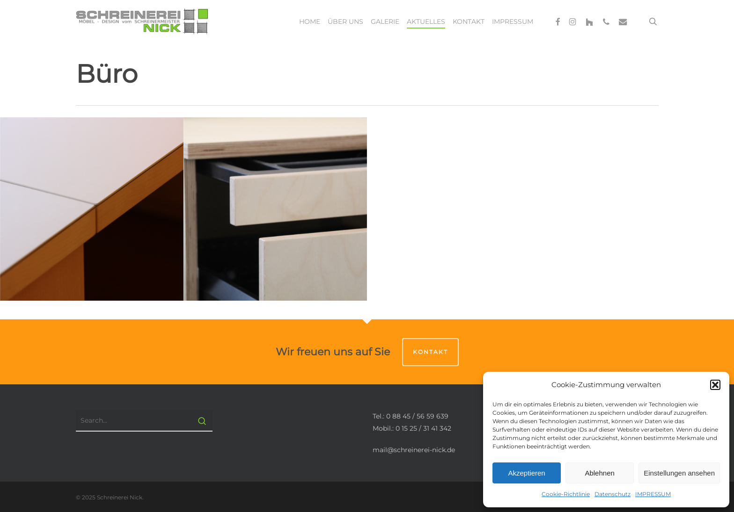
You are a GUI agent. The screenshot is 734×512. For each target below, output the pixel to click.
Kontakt (430, 351)
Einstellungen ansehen (679, 473)
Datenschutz (613, 494)
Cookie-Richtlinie (566, 494)
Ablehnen (599, 473)
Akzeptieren (526, 473)
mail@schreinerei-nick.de (414, 450)
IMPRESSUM (653, 494)
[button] (715, 384)
